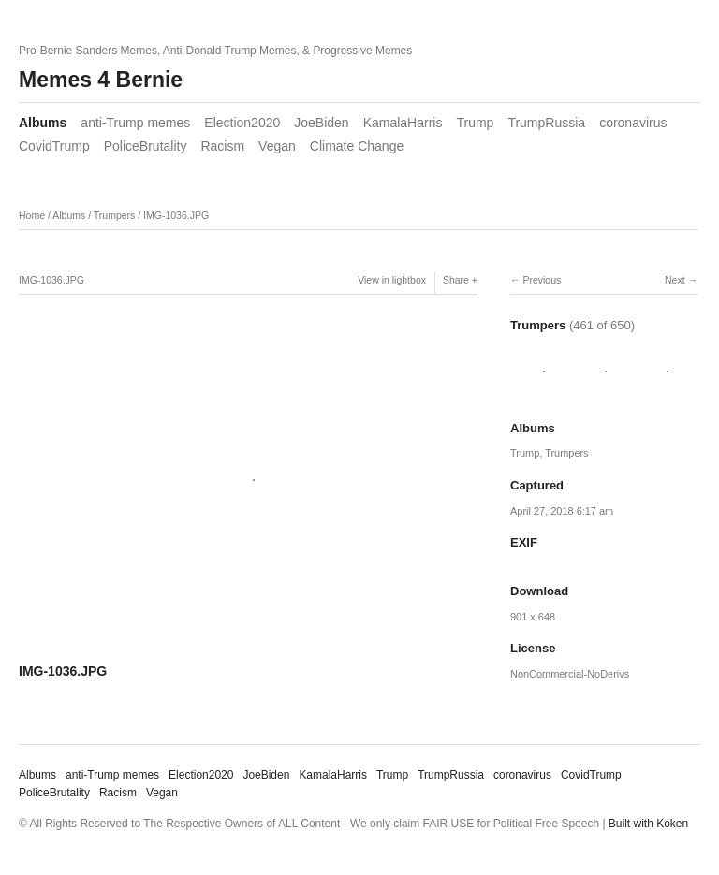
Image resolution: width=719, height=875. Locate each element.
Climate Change (357, 146)
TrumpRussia (546, 122)
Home (32, 215)
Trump (474, 122)
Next (675, 279)
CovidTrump (54, 146)
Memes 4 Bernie (101, 79)
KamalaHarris (403, 122)
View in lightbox (392, 279)
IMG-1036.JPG (176, 215)
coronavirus (633, 122)
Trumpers (115, 215)
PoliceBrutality (145, 146)
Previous (541, 279)
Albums (42, 122)
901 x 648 (532, 616)
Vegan (277, 146)
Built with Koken (648, 823)
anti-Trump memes (135, 122)
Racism (222, 146)
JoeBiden (321, 122)
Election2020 (242, 122)
